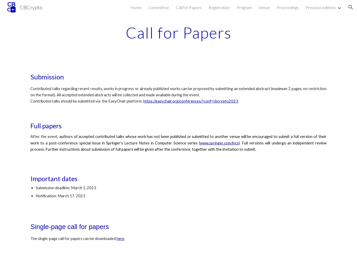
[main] (178, 32)
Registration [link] (219, 7)
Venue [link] (264, 7)
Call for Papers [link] (189, 7)
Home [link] (136, 7)
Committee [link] (158, 7)
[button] (351, 7)
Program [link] (244, 7)
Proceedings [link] (288, 7)
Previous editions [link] (321, 7)
